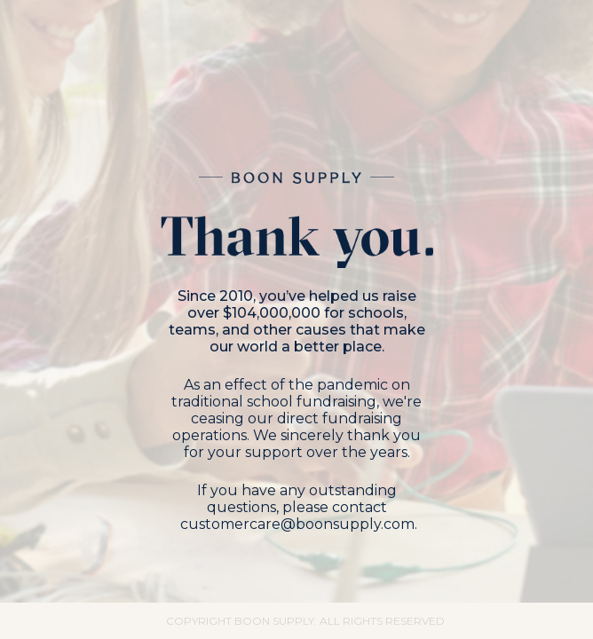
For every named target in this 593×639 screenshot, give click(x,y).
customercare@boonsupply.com (297, 524)
